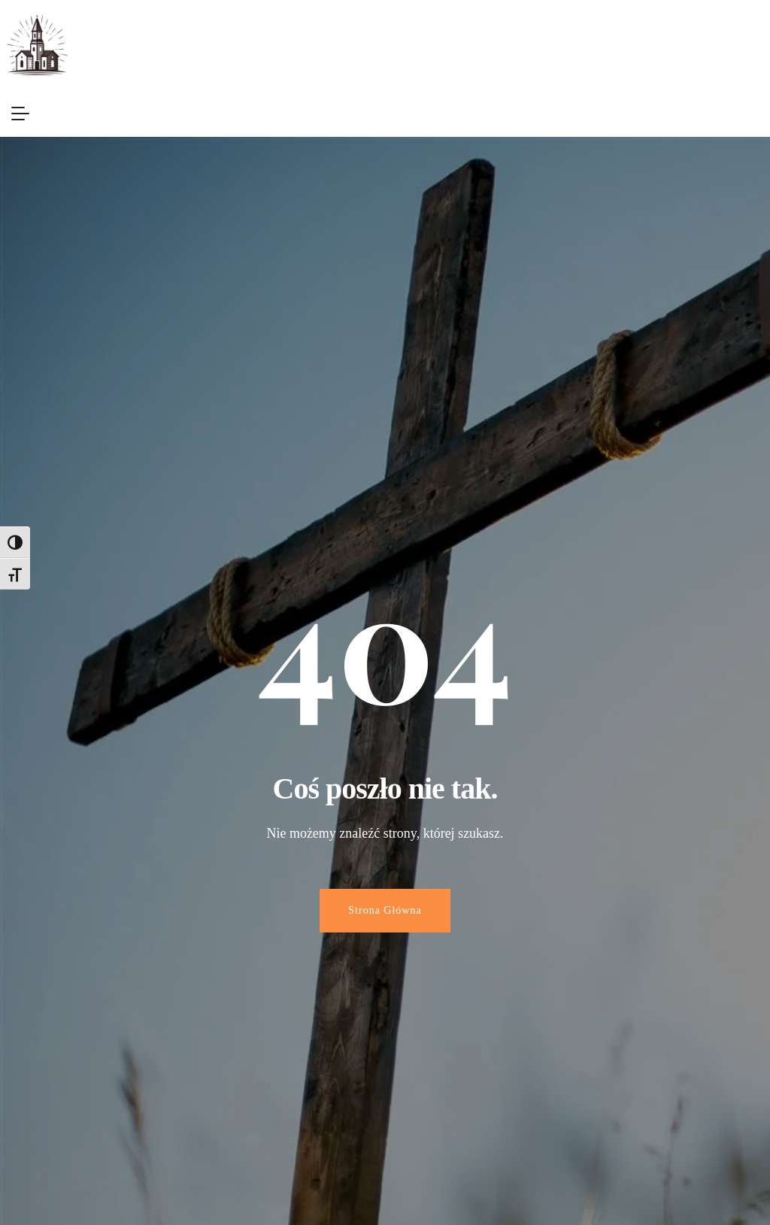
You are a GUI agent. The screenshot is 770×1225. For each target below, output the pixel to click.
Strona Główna (384, 910)
